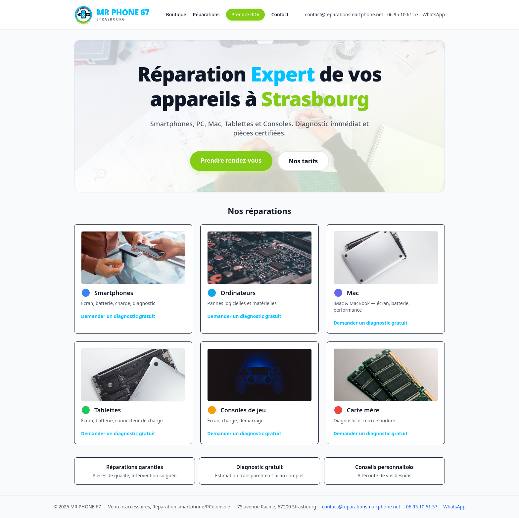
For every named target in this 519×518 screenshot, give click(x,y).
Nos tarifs (303, 161)
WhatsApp (434, 14)
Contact (280, 14)
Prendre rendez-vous (231, 160)
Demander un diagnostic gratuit (118, 316)
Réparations (206, 14)
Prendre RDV (245, 14)
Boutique (176, 14)
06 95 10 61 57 (403, 14)
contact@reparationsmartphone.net (344, 14)
